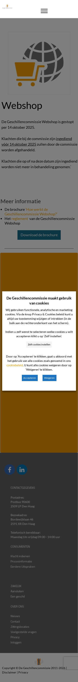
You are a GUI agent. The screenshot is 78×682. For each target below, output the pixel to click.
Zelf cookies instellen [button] (39, 344)
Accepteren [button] (29, 377)
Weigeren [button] (49, 377)
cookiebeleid (14, 365)
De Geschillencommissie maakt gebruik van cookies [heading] (39, 300)
